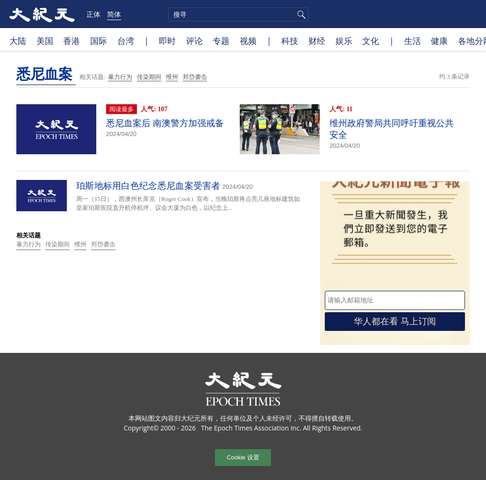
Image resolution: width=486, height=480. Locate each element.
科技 (289, 40)
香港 (71, 40)
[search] (238, 14)
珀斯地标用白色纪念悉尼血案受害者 (148, 186)
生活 (412, 40)
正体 (93, 14)
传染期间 (149, 76)
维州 (172, 76)
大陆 (17, 40)
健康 (439, 40)
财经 (316, 40)
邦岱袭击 (195, 76)
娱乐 (344, 40)
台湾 (125, 40)
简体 (114, 14)
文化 (370, 40)
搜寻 (300, 14)
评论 (194, 40)
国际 (98, 40)
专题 (221, 40)
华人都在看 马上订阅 (395, 321)
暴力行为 (120, 76)
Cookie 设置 (243, 457)
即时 (167, 40)
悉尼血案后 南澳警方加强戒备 (165, 123)
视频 (248, 40)
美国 (44, 40)
